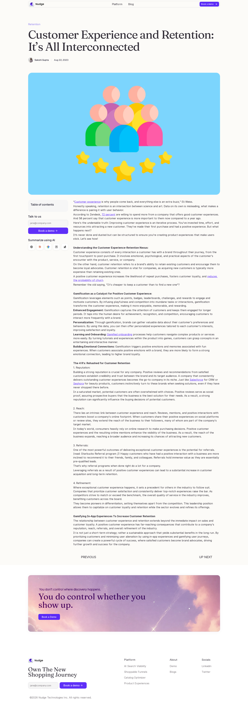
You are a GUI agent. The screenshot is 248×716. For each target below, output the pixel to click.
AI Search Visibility (135, 666)
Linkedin (206, 666)
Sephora (78, 383)
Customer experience (87, 201)
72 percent (108, 214)
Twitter (206, 671)
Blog (131, 4)
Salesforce (196, 379)
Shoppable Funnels (135, 671)
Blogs (173, 671)
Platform (117, 4)
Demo (173, 666)
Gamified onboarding (119, 334)
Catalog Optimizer (135, 677)
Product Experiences (136, 683)
